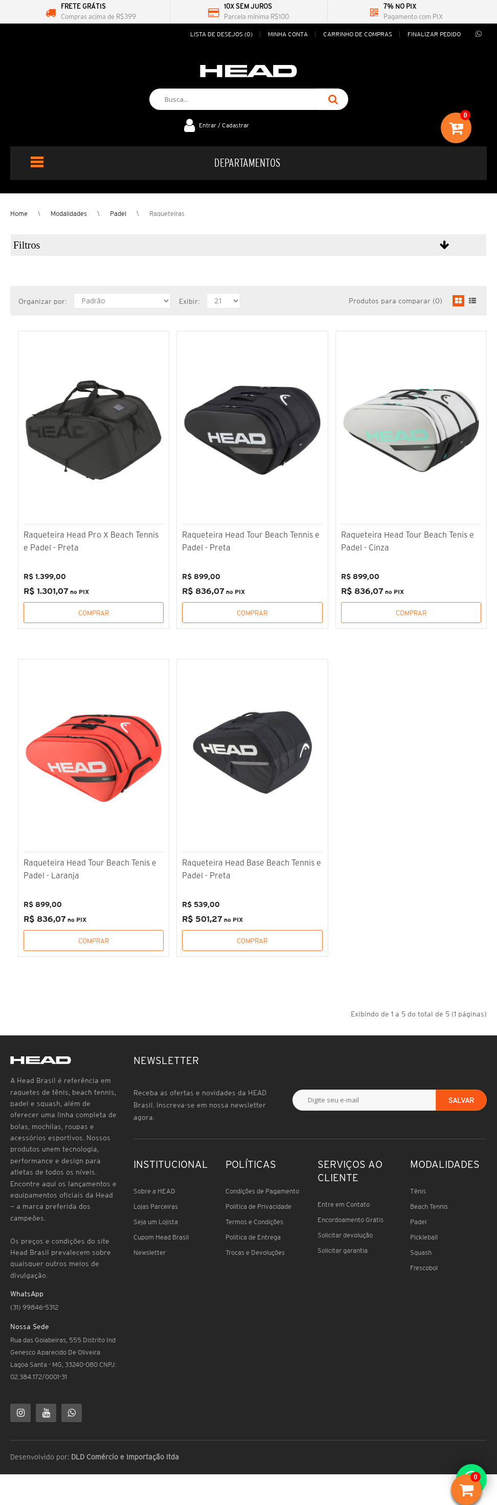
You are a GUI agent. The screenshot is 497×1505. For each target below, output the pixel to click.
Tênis (418, 1191)
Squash (421, 1252)
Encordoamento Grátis (350, 1220)
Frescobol (424, 1268)
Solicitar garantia (343, 1250)
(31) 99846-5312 (34, 1307)
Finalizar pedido (434, 34)
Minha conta (288, 34)
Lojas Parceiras (155, 1206)
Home (19, 213)
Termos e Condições (254, 1222)
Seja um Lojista (155, 1222)
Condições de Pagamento (262, 1191)
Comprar (93, 613)
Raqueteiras (167, 213)
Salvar (461, 1100)
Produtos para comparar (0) (395, 301)
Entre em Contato (344, 1204)
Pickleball (424, 1237)
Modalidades (69, 213)
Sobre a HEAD (154, 1191)
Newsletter (149, 1252)
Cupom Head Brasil (161, 1237)
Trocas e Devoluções (255, 1252)
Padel (118, 213)
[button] (248, 245)
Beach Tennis (429, 1206)
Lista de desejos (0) (221, 34)
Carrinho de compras (357, 34)
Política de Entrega (253, 1237)
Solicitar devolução (345, 1235)
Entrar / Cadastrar (224, 125)
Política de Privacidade (258, 1206)
